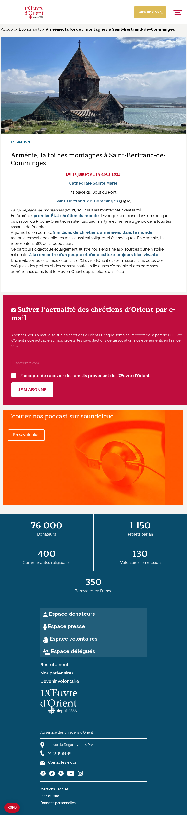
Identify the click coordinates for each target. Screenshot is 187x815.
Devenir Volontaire (59, 681)
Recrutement (54, 664)
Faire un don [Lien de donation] (150, 12)
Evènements (30, 29)
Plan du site (49, 796)
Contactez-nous (62, 762)
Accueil (7, 29)
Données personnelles (58, 803)
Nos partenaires (57, 673)
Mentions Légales (54, 789)
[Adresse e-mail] (97, 363)
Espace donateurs (72, 614)
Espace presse (66, 626)
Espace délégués (73, 651)
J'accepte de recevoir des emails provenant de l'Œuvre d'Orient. (81, 375)
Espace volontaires (74, 639)
